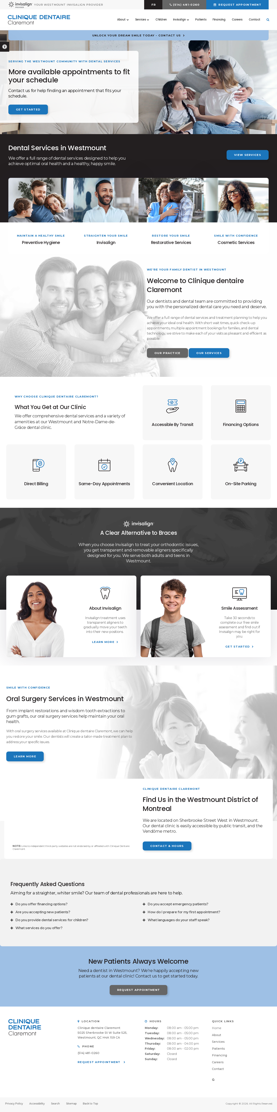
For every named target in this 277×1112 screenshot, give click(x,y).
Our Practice (167, 353)
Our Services (209, 353)
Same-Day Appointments (104, 486)
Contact (254, 20)
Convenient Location (172, 486)
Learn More (103, 644)
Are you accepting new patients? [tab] (42, 914)
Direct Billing (36, 486)
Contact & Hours (167, 848)
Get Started (28, 109)
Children (160, 20)
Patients (200, 20)
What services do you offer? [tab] (38, 930)
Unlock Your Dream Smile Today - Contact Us (136, 35)
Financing (218, 20)
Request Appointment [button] (239, 4)
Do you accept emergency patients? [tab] (178, 906)
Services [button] (140, 20)
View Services (247, 154)
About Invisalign (105, 610)
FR (153, 4)
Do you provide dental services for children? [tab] (51, 922)
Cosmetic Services (236, 242)
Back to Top (90, 1105)
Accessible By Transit (173, 425)
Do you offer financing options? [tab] (41, 906)
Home (216, 1030)
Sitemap (71, 1105)
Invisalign (106, 242)
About (216, 1037)
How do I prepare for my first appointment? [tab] (184, 914)
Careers (236, 20)
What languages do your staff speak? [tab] (179, 922)
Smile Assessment (239, 610)
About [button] (121, 20)
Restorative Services (171, 242)
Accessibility (37, 1105)
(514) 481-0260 (186, 4)
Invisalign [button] (178, 20)
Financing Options (241, 425)
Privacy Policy (14, 1105)
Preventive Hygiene (41, 242)
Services (218, 1044)
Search (55, 1105)
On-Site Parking (240, 486)
